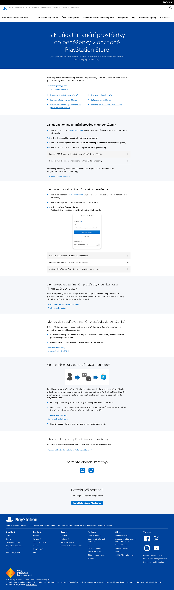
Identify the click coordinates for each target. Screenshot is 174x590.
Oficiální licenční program (124, 552)
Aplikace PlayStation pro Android (155, 556)
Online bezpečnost (67, 540)
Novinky (55, 7)
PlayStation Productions (14, 543)
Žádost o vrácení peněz (96, 552)
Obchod (64, 7)
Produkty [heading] (37, 529)
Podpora (74, 7)
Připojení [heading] (147, 529)
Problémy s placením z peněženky (106, 102)
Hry (10, 7)
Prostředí (63, 533)
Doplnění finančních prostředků (64, 92)
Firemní (8, 546)
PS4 (27, 7)
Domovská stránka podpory (15, 15)
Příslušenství (45, 7)
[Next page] (169, 15)
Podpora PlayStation (20, 523)
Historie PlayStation (13, 550)
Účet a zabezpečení (71, 15)
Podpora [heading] (92, 529)
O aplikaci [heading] (10, 529)
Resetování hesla (94, 549)
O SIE (8, 533)
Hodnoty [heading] (64, 529)
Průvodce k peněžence (101, 97)
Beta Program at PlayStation (153, 559)
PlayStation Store (75, 127)
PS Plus (34, 7)
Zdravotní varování (122, 545)
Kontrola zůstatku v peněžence (63, 97)
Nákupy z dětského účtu (101, 92)
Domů (8, 523)
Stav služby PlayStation (47, 15)
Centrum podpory (94, 533)
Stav (89, 542)
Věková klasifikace (122, 542)
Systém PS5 (18, 7)
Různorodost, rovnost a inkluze (71, 543)
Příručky (91, 556)
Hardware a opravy (147, 15)
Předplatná (123, 15)
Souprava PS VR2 (39, 540)
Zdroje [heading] (118, 529)
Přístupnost (64, 536)
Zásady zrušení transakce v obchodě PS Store (125, 537)
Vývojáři (118, 549)
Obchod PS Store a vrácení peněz (98, 15)
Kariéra (8, 536)
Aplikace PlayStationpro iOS (153, 553)
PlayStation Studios (13, 540)
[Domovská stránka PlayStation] (4, 7)
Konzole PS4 (37, 536)
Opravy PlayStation (95, 545)
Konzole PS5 (37, 533)
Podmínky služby (121, 533)
